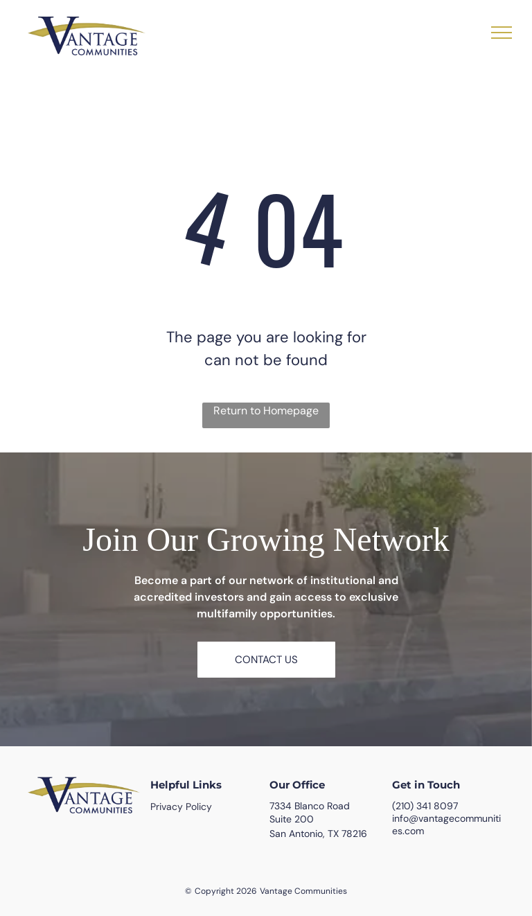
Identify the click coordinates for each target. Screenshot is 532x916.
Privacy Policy (181, 806)
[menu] (502, 33)
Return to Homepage (266, 410)
